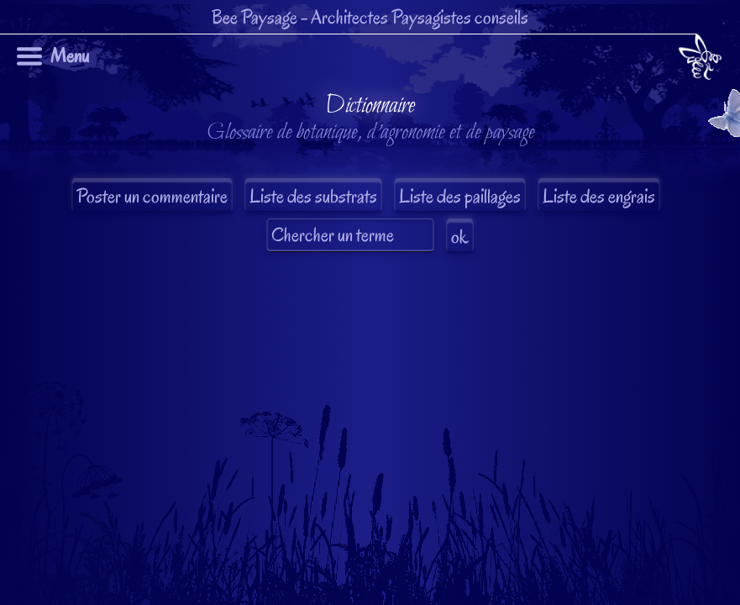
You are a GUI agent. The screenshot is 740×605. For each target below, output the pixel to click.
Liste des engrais (599, 196)
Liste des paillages (460, 196)
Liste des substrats (313, 196)
